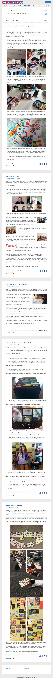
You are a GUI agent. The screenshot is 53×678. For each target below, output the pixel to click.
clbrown (40, 511)
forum (9, 163)
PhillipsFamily (9, 347)
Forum (34, 5)
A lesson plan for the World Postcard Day (16, 284)
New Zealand (37, 430)
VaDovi (16, 236)
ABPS (31, 189)
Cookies (24, 676)
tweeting (43, 181)
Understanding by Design (20, 301)
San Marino (26, 479)
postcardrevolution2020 (17, 270)
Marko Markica (35, 229)
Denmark (18, 370)
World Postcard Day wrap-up (13, 176)
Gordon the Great (25, 430)
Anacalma (26, 43)
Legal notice (40, 676)
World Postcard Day (15, 294)
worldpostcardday (28, 270)
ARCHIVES (45, 10)
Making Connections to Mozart (14, 505)
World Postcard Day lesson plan (26, 320)
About (11, 676)
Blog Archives (26, 668)
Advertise (36, 676)
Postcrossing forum (10, 43)
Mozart (42, 513)
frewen (16, 316)
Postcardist (25, 244)
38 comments (9, 273)
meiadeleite (11, 178)
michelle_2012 (38, 315)
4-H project (31, 437)
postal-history (10, 270)
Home (6, 5)
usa (18, 492)
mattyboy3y (24, 33)
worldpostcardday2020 (10, 272)
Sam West (12, 190)
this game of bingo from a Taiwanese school (22, 511)
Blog (27, 5)
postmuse (20, 248)
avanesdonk (8, 316)
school (11, 163)
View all (45, 20)
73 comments (9, 166)
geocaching (18, 367)
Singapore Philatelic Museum (11, 221)
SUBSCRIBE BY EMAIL (43, 11)
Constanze (28, 189)
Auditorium (16, 214)
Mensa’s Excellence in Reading (24, 487)
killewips (21, 316)
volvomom (9, 300)
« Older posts (8, 668)
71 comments (9, 495)
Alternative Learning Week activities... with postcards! (20, 26)
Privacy (21, 676)
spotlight (15, 492)
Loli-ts (31, 316)
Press (32, 676)
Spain (30, 362)
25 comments (9, 332)
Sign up (13, 5)
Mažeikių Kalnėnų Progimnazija (13, 240)
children (9, 330)
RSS (46, 13)
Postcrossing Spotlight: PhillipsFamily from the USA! (19, 342)
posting (38, 181)
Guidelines (28, 676)
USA (25, 347)
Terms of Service (16, 676)
